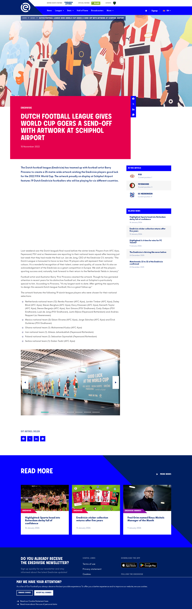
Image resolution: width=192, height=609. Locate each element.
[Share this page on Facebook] (133, 98)
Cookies (87, 574)
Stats (70, 10)
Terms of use (89, 564)
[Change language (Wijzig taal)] (169, 11)
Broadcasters (97, 10)
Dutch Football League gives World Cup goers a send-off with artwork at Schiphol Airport (81, 18)
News (49, 10)
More (110, 10)
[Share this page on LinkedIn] (133, 109)
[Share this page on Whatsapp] (133, 114)
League (59, 10)
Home (24, 18)
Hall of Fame (82, 10)
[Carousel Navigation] (70, 382)
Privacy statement (92, 569)
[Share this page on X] (133, 104)
